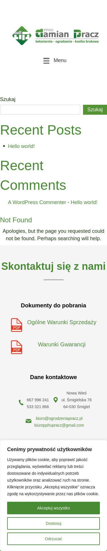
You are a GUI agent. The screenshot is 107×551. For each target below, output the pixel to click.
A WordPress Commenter (37, 202)
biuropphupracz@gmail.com (59, 425)
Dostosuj (53, 523)
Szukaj (7, 99)
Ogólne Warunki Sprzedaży (61, 322)
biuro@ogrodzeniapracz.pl (59, 418)
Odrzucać (53, 538)
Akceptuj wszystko (53, 508)
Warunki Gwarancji (62, 344)
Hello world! (21, 146)
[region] (53, 495)
